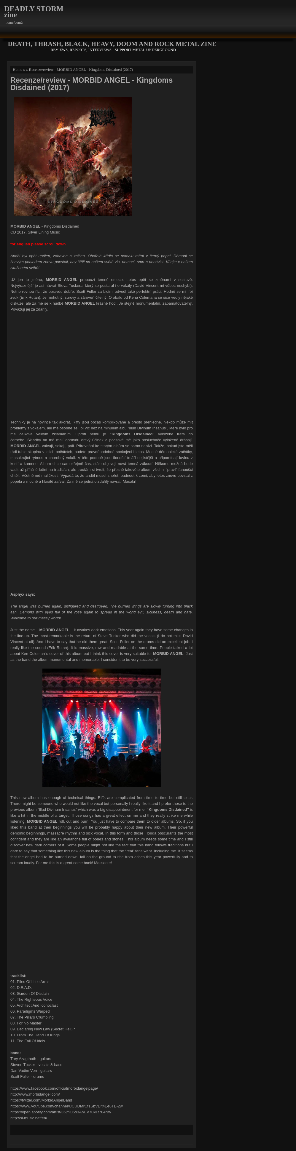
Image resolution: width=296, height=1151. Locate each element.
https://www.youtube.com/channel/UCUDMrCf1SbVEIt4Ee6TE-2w (66, 1106)
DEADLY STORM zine (33, 12)
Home (17, 69)
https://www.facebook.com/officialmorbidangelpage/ (54, 1088)
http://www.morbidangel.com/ (35, 1094)
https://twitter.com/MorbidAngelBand (41, 1100)
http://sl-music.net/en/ (28, 1118)
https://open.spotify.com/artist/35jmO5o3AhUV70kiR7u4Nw (60, 1112)
